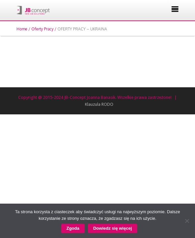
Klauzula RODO (99, 104)
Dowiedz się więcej (112, 228)
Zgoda (72, 228)
